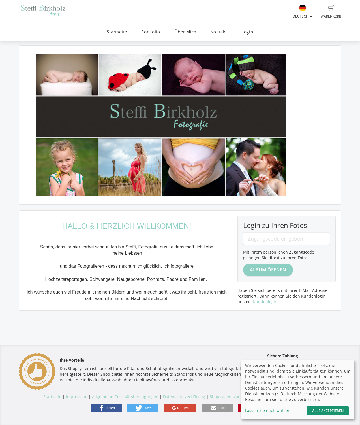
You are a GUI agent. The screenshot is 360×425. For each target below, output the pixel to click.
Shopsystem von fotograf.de (236, 396)
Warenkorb (331, 12)
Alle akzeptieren (328, 410)
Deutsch (302, 12)
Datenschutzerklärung (184, 396)
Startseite (117, 32)
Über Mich (185, 32)
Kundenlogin (265, 301)
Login (247, 32)
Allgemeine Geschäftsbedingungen (125, 396)
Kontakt (219, 32)
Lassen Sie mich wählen (267, 410)
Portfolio (150, 32)
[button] (106, 408)
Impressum (76, 396)
